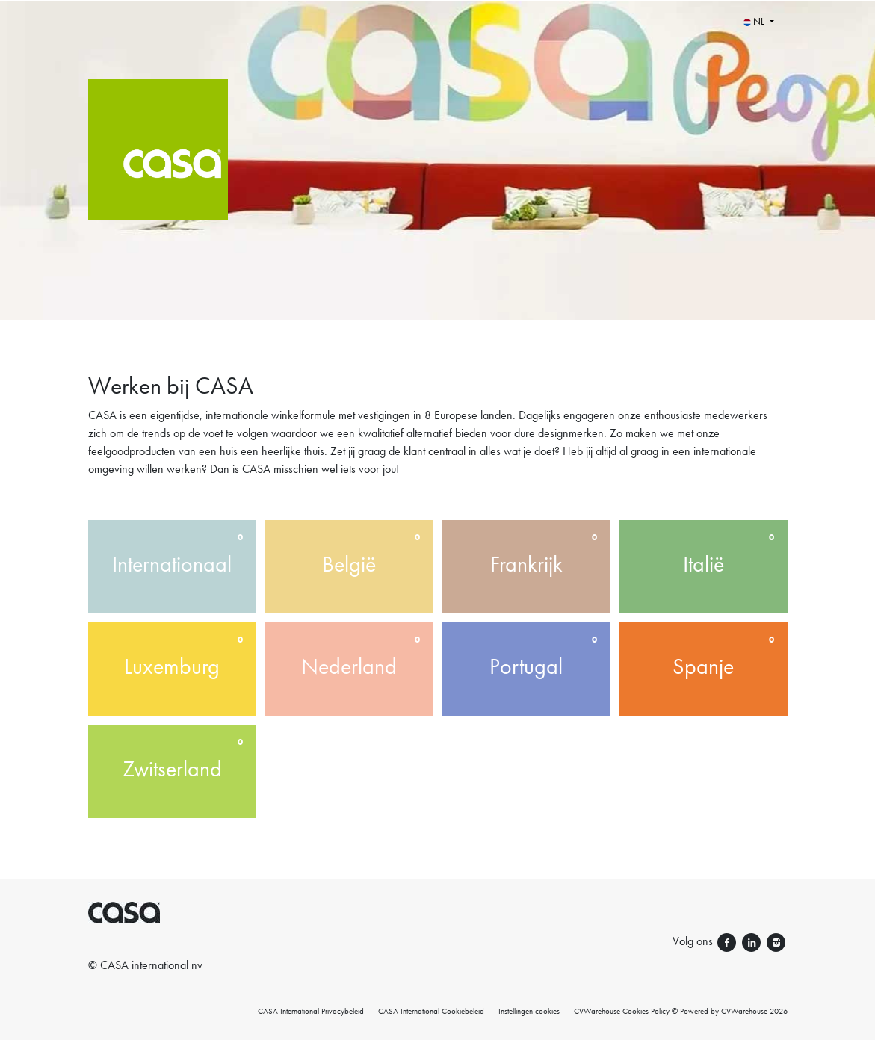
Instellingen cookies (529, 1011)
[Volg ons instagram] (776, 941)
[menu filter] (437, 0)
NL (755, 21)
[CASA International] (228, 160)
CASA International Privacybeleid (311, 1011)
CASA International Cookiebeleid (431, 1011)
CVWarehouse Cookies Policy (622, 1011)
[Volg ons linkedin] (752, 941)
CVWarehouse (744, 1011)
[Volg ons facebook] (728, 941)
